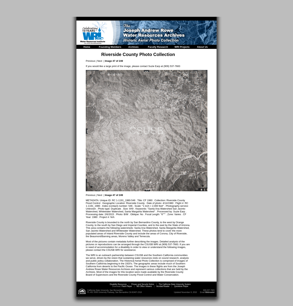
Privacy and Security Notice (142, 284)
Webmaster (210, 292)
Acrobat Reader (162, 286)
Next (99, 61)
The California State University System (175, 284)
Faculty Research (158, 47)
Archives (133, 47)
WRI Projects (182, 47)
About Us (202, 47)
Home (87, 47)
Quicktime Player (181, 286)
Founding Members (110, 47)
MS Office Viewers (144, 286)
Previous (90, 61)
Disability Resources (118, 284)
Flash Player (126, 286)
